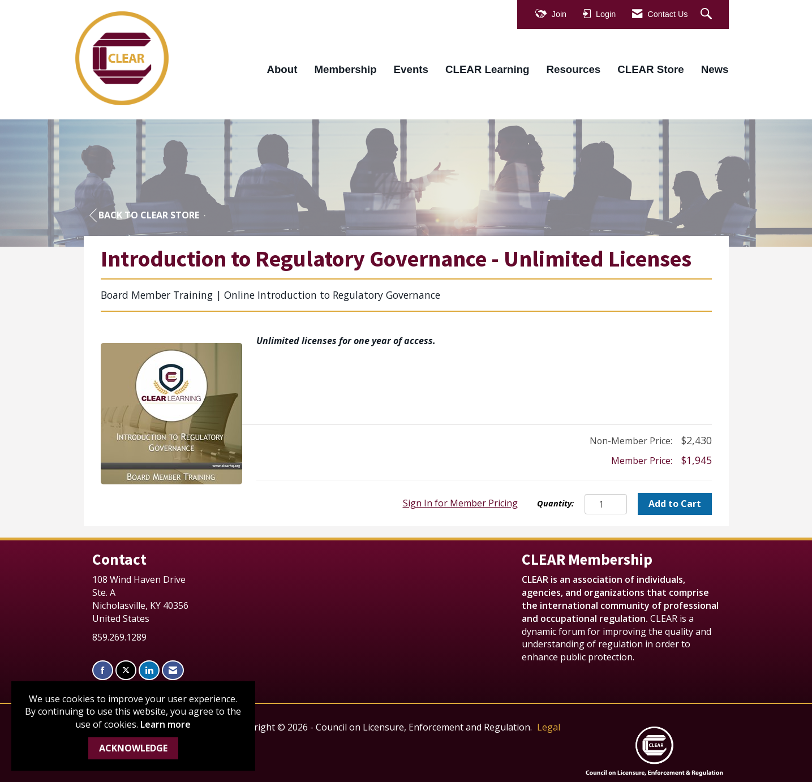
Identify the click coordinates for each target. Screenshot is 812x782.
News (715, 69)
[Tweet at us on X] (125, 670)
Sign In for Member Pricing (460, 503)
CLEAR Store (650, 69)
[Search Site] (708, 14)
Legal (548, 727)
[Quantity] (606, 504)
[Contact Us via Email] (173, 670)
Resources (574, 69)
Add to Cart (674, 503)
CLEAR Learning (487, 69)
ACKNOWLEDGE (133, 748)
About (282, 69)
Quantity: (555, 503)
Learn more (165, 724)
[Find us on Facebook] (102, 670)
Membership (345, 69)
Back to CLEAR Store (144, 215)
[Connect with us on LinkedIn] (149, 670)
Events (411, 69)
